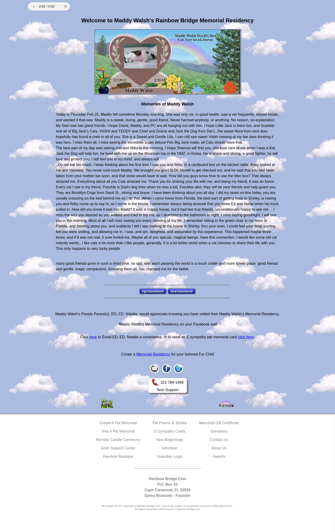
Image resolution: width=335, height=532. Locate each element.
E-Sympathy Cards (169, 431)
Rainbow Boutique (118, 456)
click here (246, 337)
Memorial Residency (153, 354)
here (93, 337)
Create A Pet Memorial (118, 423)
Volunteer (170, 448)
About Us (219, 448)
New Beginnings (169, 440)
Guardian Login (169, 456)
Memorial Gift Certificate (219, 423)
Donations (219, 431)
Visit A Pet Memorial (118, 431)
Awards (219, 456)
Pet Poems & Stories (170, 423)
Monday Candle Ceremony (118, 440)
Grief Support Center (118, 448)
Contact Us (219, 440)
